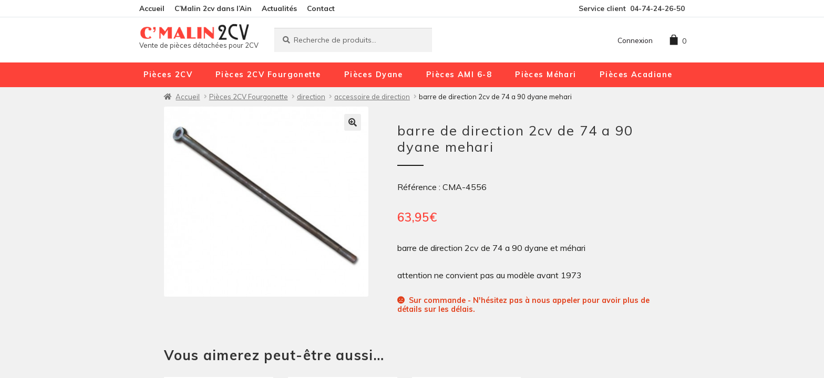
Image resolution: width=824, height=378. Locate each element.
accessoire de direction (372, 96)
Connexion (635, 40)
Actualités (279, 8)
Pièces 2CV (167, 74)
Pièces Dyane (373, 74)
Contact (321, 8)
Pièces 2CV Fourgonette (268, 74)
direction (311, 96)
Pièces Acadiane (636, 74)
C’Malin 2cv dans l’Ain (213, 8)
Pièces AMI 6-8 (459, 74)
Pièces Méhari (545, 74)
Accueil (151, 8)
